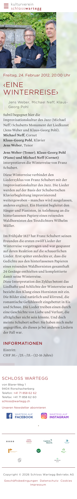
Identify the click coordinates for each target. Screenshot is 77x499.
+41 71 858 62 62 (25, 392)
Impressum (38, 484)
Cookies (66, 480)
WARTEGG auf (19, 416)
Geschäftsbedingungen (21, 480)
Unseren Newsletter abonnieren (24, 407)
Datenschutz (49, 480)
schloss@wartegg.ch (16, 401)
